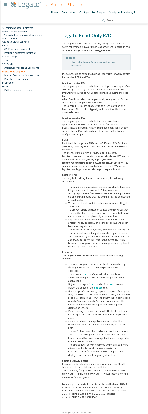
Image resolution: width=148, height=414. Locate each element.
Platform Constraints (63, 12)
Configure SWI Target (92, 12)
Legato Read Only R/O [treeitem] (13, 71)
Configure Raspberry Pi (122, 12)
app (85, 272)
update (98, 285)
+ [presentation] (2, 34)
